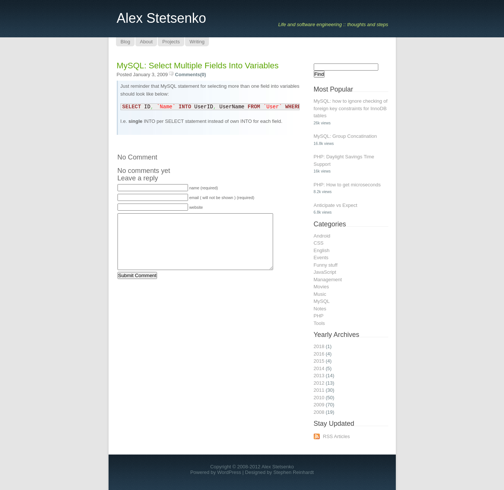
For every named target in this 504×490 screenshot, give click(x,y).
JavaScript (325, 272)
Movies (321, 286)
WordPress (229, 472)
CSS (319, 243)
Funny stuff (326, 265)
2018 (319, 346)
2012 (319, 383)
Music (320, 294)
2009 (319, 404)
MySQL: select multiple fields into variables (198, 65)
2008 (319, 412)
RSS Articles (336, 436)
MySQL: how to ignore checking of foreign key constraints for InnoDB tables (351, 108)
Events (321, 257)
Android (322, 236)
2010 (319, 397)
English (322, 250)
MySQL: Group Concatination (345, 136)
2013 (319, 375)
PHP (319, 316)
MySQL (322, 301)
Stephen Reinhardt (293, 472)
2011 (319, 390)
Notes (320, 308)
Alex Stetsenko (161, 18)
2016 (319, 354)
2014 (319, 368)
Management (328, 279)
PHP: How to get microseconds (347, 184)
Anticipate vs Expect (335, 205)
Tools (319, 323)
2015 (319, 361)
